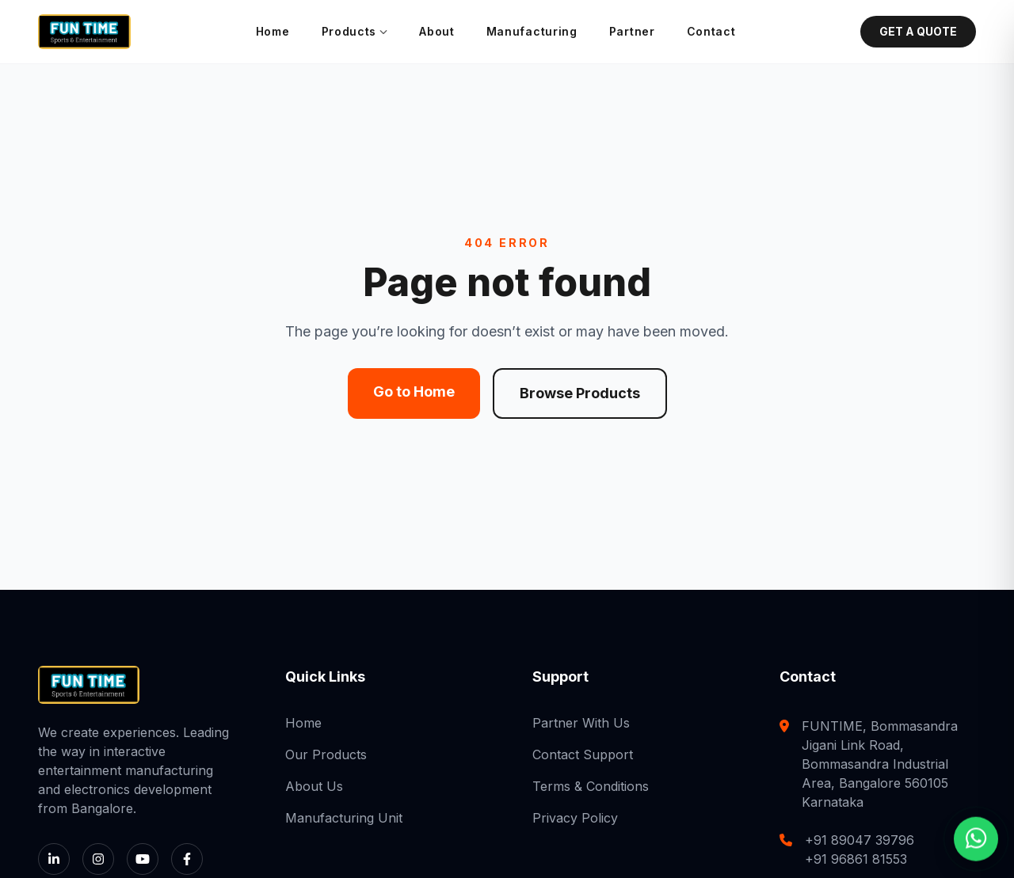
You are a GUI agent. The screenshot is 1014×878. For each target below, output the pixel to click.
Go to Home (414, 391)
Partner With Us (581, 723)
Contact (711, 31)
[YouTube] (142, 859)
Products (355, 32)
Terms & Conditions (590, 786)
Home (273, 31)
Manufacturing (532, 31)
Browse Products (580, 393)
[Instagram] (98, 859)
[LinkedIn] (54, 859)
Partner (632, 31)
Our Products (326, 754)
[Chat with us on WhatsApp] (976, 838)
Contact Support (582, 754)
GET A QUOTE (918, 31)
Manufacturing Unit (343, 818)
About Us (314, 786)
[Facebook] (187, 859)
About (437, 31)
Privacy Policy (575, 818)
